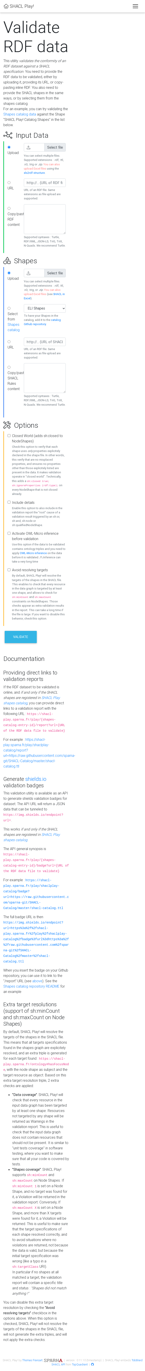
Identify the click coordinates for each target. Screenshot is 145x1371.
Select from (14, 319)
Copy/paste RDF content (14, 217)
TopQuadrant (80, 1364)
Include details (23, 502)
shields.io (35, 779)
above (37, 981)
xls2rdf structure (34, 173)
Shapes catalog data (19, 114)
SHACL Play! (19, 6)
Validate (20, 637)
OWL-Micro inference (33, 553)
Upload (13, 150)
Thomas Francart (32, 1360)
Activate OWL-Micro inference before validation (35, 536)
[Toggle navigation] (135, 6)
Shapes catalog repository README (31, 986)
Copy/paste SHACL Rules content (14, 378)
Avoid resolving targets (30, 570)
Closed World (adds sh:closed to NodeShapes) (37, 438)
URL (11, 185)
